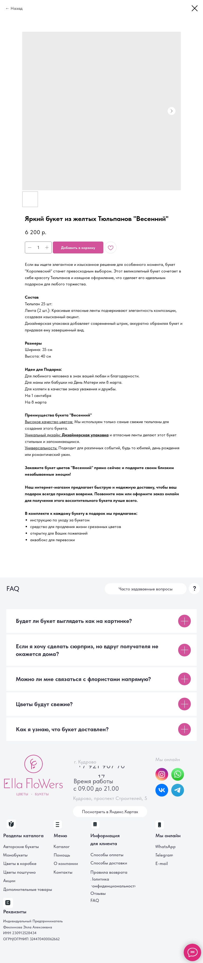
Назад (16, 8)
